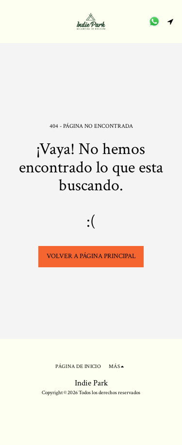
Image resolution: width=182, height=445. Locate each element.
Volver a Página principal (91, 256)
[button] (10, 21)
